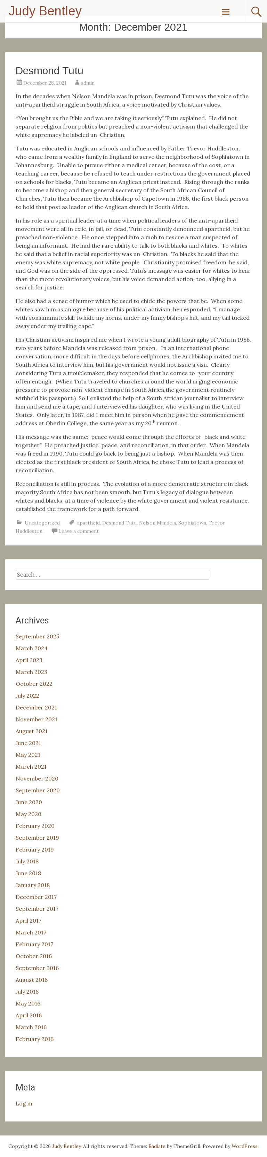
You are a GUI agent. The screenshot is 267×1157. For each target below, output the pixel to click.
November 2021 (36, 719)
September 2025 (37, 636)
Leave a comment (78, 531)
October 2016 (34, 956)
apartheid (88, 523)
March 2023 (31, 671)
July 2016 (27, 991)
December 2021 (36, 707)
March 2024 (32, 648)
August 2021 (32, 731)
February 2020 (35, 825)
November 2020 (37, 778)
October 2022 (34, 683)
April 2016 (29, 1015)
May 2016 (28, 1003)
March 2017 (31, 932)
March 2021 (31, 766)
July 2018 (27, 861)
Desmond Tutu (49, 70)
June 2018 (28, 873)
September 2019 (37, 837)
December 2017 (36, 896)
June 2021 (28, 742)
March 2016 (31, 1027)
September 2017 (37, 908)
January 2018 (33, 885)
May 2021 (28, 754)
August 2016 (32, 979)
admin (88, 83)
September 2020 (38, 790)
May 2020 (28, 813)
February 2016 (35, 1038)
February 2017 (34, 944)
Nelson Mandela (157, 523)
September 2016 (37, 967)
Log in (24, 1103)
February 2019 (35, 849)
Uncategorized (42, 523)
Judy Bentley (45, 11)
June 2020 (29, 802)
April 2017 (28, 920)
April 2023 (29, 660)
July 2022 (27, 695)
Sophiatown (192, 523)
